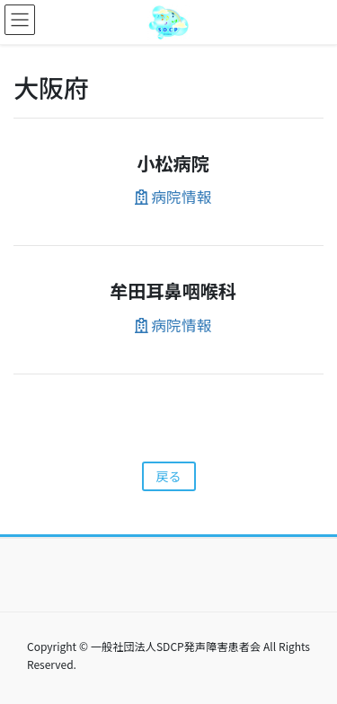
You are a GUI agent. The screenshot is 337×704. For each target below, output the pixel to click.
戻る (169, 476)
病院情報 (173, 196)
